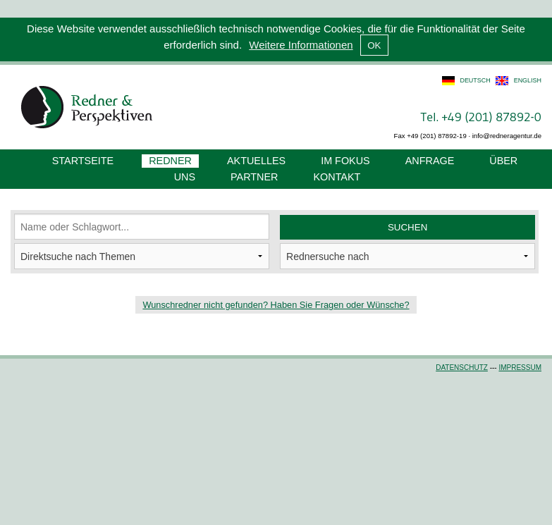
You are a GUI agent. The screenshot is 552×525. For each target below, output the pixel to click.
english (527, 80)
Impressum (519, 367)
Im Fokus (345, 160)
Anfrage (430, 160)
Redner (170, 160)
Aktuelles (256, 160)
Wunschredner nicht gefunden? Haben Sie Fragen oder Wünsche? (275, 304)
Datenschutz (462, 367)
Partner (254, 177)
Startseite (83, 160)
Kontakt (336, 177)
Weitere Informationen (300, 45)
